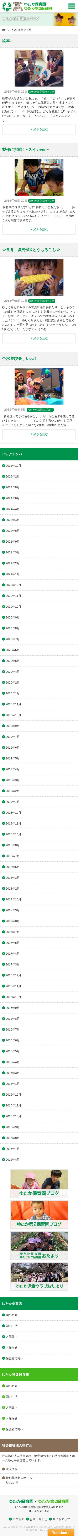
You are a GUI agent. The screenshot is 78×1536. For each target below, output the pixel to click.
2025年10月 (13, 465)
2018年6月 (13, 867)
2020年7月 (13, 639)
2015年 (19, 29)
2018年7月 (13, 856)
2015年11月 (13, 1105)
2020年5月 (13, 660)
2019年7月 (13, 736)
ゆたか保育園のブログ (41, 91)
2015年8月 (13, 1138)
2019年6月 (13, 747)
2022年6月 (13, 530)
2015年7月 (13, 1148)
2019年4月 (13, 769)
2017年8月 (13, 921)
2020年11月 (13, 595)
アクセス (18, 1519)
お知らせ (11, 1347)
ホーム (6, 29)
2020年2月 (13, 682)
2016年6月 (13, 1040)
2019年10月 (13, 715)
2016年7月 (13, 1029)
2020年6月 (13, 650)
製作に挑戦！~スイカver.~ (25, 149)
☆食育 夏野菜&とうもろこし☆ (31, 250)
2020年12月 (13, 585)
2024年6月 (13, 498)
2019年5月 (13, 758)
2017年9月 (13, 910)
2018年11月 (13, 823)
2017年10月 (13, 899)
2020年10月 (13, 606)
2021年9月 (13, 541)
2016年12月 (13, 975)
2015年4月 (13, 1159)
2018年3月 (13, 877)
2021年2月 (13, 563)
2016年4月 (13, 1062)
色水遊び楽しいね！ (20, 358)
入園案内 (11, 1336)
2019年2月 (13, 791)
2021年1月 (13, 574)
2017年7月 (13, 932)
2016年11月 (13, 986)
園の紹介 (11, 1315)
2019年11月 (13, 704)
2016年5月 (13, 1051)
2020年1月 (13, 693)
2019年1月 (13, 801)
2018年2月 (13, 888)
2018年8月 (13, 845)
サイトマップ (61, 1519)
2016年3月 (13, 1073)
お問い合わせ (38, 1519)
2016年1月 (13, 1083)
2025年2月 (13, 476)
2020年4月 (13, 671)
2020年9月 (13, 617)
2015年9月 (13, 1127)
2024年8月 (13, 487)
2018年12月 (13, 812)
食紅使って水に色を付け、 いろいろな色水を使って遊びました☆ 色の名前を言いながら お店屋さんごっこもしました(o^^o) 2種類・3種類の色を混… (38, 421)
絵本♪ (7, 41)
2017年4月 (13, 953)
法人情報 (11, 1469)
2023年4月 (13, 520)
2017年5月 (13, 942)
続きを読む (40, 129)
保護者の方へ (14, 1358)
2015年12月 (13, 1094)
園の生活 (11, 1325)
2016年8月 (13, 1018)
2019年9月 (13, 726)
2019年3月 (13, 780)
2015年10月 (13, 1116)
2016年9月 (13, 1007)
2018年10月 (13, 834)
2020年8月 (13, 628)
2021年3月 (13, 552)
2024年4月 (13, 509)
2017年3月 (13, 964)
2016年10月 (13, 997)
